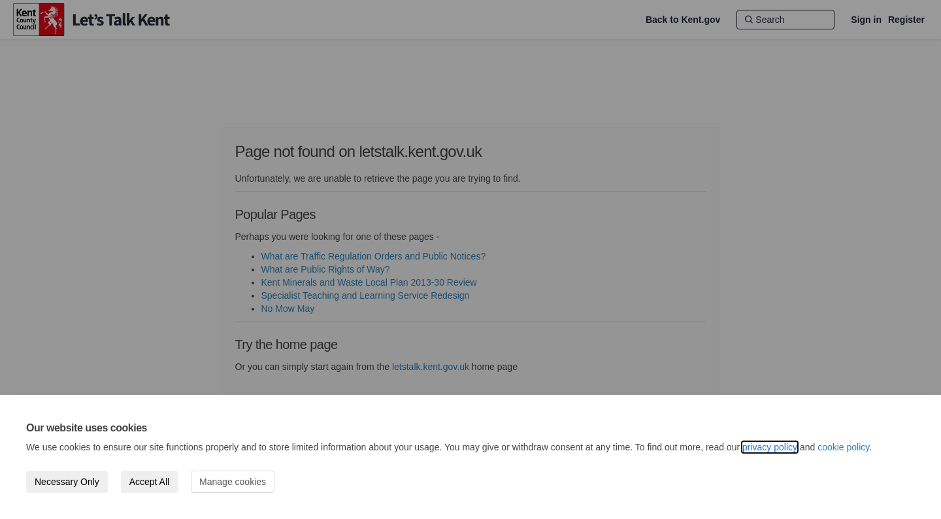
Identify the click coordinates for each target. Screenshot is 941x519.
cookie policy (843, 447)
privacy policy (769, 447)
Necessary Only (67, 482)
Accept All (149, 482)
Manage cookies (232, 482)
